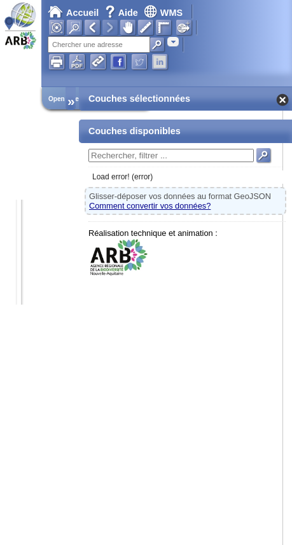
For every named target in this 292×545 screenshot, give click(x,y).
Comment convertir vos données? (150, 205)
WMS (163, 13)
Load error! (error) (122, 176)
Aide (123, 13)
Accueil (73, 13)
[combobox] (173, 41)
